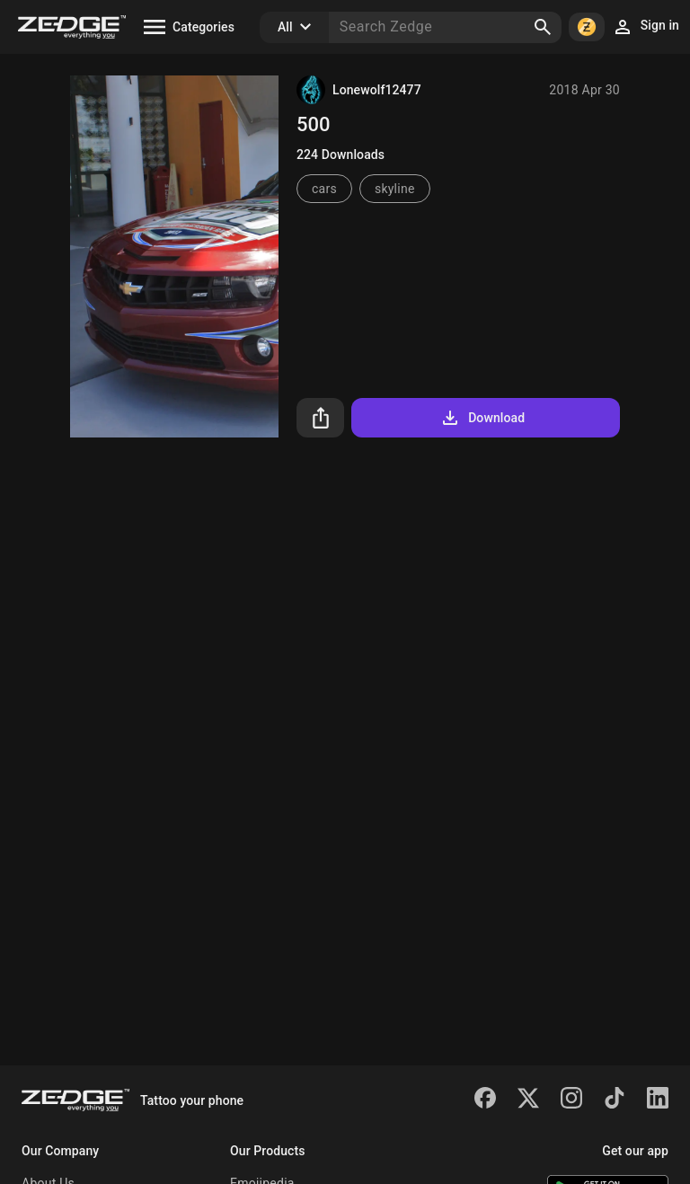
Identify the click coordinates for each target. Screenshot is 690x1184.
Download (482, 418)
